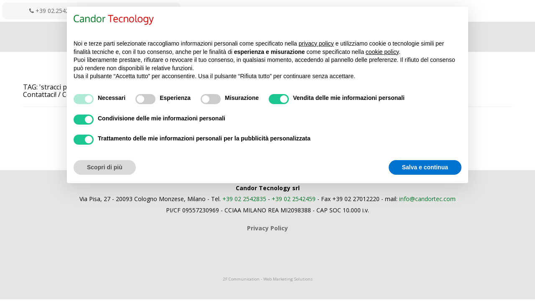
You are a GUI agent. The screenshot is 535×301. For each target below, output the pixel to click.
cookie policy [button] (382, 51)
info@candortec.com (427, 199)
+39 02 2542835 (244, 199)
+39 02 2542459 (294, 199)
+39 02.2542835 (54, 11)
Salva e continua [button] (425, 167)
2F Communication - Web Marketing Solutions (268, 279)
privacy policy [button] (316, 43)
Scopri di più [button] (104, 167)
